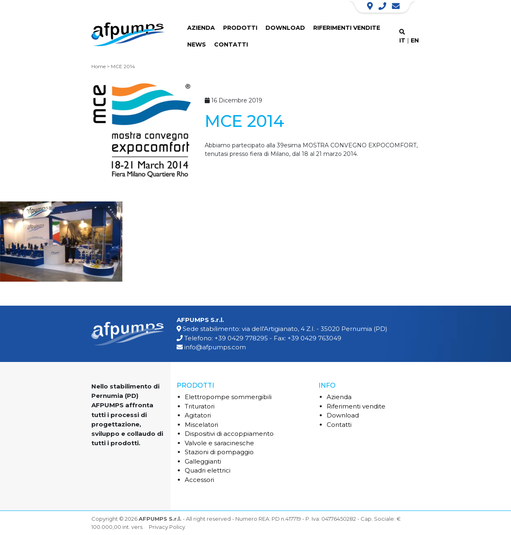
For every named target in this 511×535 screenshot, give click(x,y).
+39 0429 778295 (241, 338)
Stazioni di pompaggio (219, 452)
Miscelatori (201, 424)
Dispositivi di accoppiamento (229, 433)
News (196, 44)
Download (285, 27)
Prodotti (240, 27)
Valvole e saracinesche (219, 443)
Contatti (231, 44)
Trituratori (200, 406)
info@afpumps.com (215, 347)
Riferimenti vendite (346, 27)
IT (402, 40)
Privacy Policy (167, 527)
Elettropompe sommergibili (228, 397)
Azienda (201, 27)
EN (415, 40)
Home (98, 66)
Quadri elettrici (207, 470)
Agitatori (198, 415)
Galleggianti (203, 461)
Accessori (199, 480)
